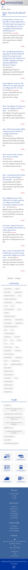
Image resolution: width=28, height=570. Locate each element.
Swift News (8, 368)
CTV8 (6, 306)
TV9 (12, 344)
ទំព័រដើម (3, 10)
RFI (12, 67)
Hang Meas (7, 378)
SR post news (8, 381)
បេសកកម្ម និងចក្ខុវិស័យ (14, 494)
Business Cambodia (16, 364)
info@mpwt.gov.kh (14, 552)
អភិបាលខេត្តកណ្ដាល (9, 436)
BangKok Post (8, 371)
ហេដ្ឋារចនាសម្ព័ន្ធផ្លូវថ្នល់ (14, 530)
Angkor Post (15, 361)
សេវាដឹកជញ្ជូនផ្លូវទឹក (7, 482)
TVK (5, 344)
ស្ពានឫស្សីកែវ (8, 440)
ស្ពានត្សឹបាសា (8, 405)
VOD (12, 340)
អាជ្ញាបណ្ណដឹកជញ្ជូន (21, 482)
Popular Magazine (15, 90)
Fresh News (13, 232)
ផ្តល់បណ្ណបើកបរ (7, 471)
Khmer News (8, 357)
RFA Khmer (7, 292)
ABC (17, 347)
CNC (6, 330)
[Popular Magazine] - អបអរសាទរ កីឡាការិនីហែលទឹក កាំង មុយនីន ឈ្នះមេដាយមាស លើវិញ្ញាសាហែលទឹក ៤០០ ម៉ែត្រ (13, 86)
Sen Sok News (8, 388)
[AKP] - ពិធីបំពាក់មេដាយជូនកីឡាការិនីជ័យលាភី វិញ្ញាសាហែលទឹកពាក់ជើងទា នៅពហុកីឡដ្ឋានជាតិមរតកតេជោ (14, 131)
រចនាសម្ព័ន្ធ (14, 498)
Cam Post (17, 351)
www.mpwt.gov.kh (14, 556)
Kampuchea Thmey (9, 316)
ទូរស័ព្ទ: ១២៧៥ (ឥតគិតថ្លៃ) (14, 548)
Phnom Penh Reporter (11, 327)
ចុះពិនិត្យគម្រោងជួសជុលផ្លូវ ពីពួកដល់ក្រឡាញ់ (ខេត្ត (14, 418)
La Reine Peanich (9, 333)
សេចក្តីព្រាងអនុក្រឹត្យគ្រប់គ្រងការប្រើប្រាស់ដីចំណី (14, 432)
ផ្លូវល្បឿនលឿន (14, 526)
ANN (6, 364)
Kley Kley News (9, 354)
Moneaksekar (8, 385)
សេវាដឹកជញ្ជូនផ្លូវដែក (21, 471)
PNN (16, 378)
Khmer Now (8, 351)
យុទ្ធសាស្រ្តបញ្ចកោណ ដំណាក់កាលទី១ (13, 414)
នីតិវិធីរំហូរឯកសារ (8, 428)
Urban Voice (8, 392)
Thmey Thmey (8, 302)
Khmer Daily (8, 320)
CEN (19, 309)
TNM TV (19, 340)
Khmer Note (19, 323)
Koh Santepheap (9, 309)
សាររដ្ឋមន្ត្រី (14, 496)
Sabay (17, 289)
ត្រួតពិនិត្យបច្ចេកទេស (21, 459)
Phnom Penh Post (9, 296)
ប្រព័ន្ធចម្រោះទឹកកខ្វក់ (14, 528)
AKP (17, 111)
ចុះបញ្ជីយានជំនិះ (7, 459)
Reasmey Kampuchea (10, 299)
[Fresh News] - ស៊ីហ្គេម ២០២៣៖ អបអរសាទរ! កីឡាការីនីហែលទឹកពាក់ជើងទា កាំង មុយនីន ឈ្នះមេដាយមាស (14, 228)
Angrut (7, 313)
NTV (12, 330)
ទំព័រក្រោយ (10, 278)
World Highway (9, 375)
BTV (16, 207)
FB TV (6, 361)
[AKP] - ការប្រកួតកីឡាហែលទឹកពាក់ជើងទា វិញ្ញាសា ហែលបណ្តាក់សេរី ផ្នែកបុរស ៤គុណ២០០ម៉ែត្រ (14, 177)
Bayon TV (18, 302)
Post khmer (8, 323)
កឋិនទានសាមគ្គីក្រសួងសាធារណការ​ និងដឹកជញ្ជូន (14, 423)
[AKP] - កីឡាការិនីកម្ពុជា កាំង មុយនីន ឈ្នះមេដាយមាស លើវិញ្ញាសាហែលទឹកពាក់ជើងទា (14, 108)
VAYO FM (17, 337)
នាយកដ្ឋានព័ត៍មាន (15, 33)
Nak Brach (19, 357)
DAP (17, 258)
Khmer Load (18, 292)
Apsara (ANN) (8, 347)
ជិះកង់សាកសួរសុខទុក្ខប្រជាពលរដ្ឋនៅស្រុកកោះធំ (14, 409)
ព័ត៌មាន (9, 10)
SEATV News (19, 320)
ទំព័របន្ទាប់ (18, 278)
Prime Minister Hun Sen (11, 443)
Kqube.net (7, 337)
